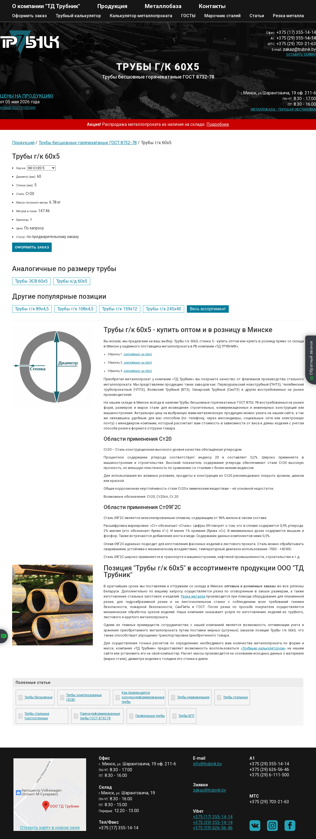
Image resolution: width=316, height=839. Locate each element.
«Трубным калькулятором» (263, 648)
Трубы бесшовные (38, 697)
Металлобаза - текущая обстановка (283, 109)
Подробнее (217, 124)
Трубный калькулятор (78, 15)
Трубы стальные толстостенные (36, 716)
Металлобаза (163, 6)
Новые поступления (18, 108)
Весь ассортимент (208, 308)
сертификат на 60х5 (138, 354)
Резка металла (288, 15)
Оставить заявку (301, 54)
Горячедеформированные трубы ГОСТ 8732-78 (100, 716)
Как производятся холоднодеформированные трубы (142, 697)
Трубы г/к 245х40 (163, 308)
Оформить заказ (29, 15)
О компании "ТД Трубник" (46, 6)
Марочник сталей (222, 15)
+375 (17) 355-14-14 (213, 816)
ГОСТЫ (188, 15)
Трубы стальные (235, 697)
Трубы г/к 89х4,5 (32, 308)
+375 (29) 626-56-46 (213, 827)
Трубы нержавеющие (193, 697)
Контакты (212, 6)
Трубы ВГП (186, 716)
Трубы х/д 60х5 (71, 281)
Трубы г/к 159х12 (119, 308)
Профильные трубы (150, 716)
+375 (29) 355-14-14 (213, 822)
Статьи (257, 15)
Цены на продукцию (26, 96)
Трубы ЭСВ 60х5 (31, 281)
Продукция (112, 6)
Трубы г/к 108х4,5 (75, 308)
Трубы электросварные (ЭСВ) (84, 697)
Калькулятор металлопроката (141, 15)
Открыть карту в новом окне (50, 827)
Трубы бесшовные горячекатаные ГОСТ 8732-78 (88, 142)
